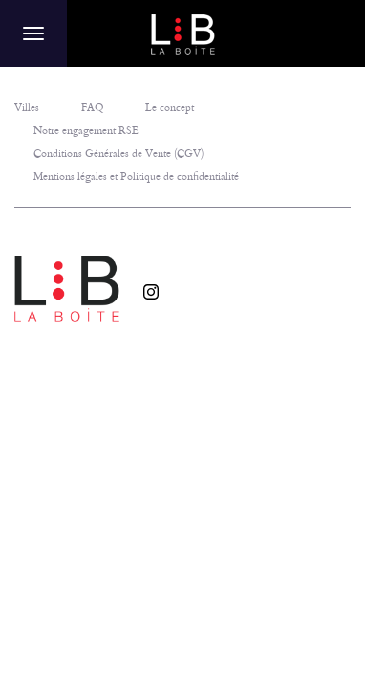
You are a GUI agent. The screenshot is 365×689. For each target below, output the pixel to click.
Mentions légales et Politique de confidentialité (136, 175)
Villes (26, 107)
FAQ (92, 107)
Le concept (169, 107)
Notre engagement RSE (86, 130)
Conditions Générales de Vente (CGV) (118, 152)
